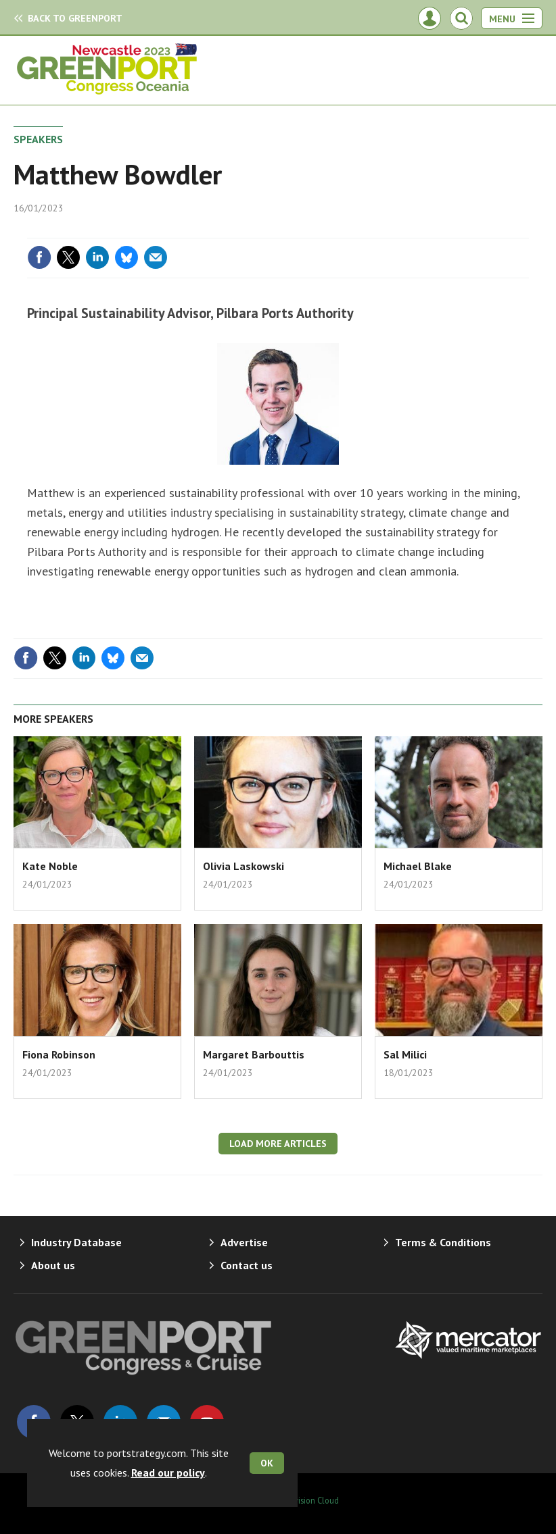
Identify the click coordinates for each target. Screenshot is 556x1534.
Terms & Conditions (443, 1242)
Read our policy (168, 1472)
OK (266, 1463)
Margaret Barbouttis (253, 1054)
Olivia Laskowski (243, 866)
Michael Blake (418, 866)
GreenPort (75, 18)
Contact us (247, 1265)
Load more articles (278, 1143)
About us (53, 1265)
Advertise (244, 1242)
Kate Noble (50, 866)
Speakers (38, 139)
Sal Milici (405, 1054)
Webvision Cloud (309, 1500)
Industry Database (76, 1242)
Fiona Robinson (58, 1054)
